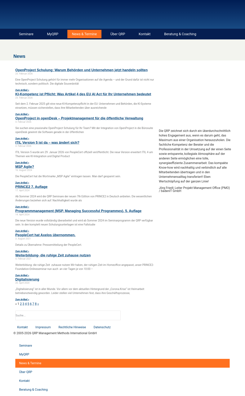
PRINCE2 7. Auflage (31, 187)
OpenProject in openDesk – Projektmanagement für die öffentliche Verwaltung (79, 118)
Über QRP (117, 34)
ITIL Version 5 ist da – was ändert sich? (47, 143)
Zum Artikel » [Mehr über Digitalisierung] (22, 299)
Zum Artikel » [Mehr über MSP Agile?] (22, 182)
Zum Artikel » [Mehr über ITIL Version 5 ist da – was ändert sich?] (22, 162)
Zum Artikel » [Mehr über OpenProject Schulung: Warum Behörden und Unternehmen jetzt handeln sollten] (22, 90)
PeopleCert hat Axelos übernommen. (45, 235)
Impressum (43, 327)
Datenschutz (102, 327)
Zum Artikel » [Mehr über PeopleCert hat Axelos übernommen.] (22, 251)
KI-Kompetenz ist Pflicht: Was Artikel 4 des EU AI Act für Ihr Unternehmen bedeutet (83, 94)
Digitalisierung (27, 279)
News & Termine (84, 34)
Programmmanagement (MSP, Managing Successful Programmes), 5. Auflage (78, 211)
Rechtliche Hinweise (72, 327)
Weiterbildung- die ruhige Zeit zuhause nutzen (53, 255)
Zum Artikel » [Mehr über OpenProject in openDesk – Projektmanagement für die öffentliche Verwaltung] (22, 138)
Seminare (26, 34)
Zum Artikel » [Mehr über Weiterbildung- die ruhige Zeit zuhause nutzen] (22, 275)
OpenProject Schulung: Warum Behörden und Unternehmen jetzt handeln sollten (81, 70)
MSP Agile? (24, 167)
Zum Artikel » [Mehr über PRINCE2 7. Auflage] (22, 207)
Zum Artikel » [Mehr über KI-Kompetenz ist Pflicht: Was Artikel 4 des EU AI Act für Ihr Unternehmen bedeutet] (22, 114)
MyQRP (52, 34)
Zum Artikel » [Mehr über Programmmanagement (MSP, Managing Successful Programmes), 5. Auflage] (22, 231)
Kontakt (145, 34)
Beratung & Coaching (180, 34)
